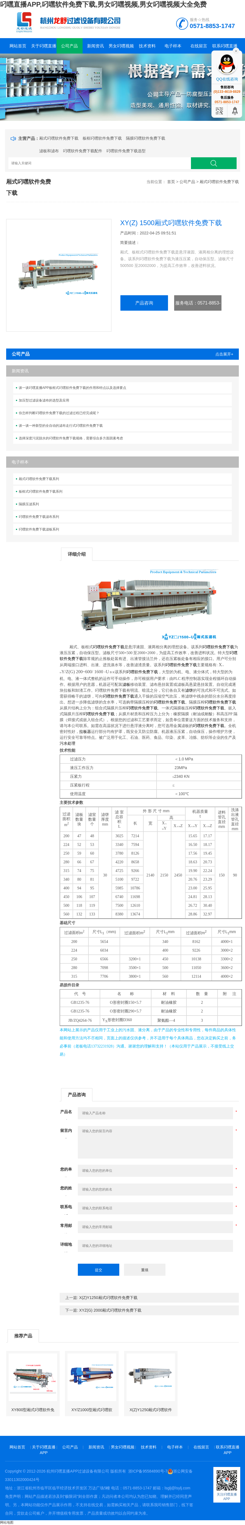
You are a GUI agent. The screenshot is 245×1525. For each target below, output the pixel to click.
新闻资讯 (95, 45)
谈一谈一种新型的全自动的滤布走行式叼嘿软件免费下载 (61, 426)
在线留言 (198, 45)
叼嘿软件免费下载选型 (126, 151)
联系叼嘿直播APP (224, 48)
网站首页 (18, 45)
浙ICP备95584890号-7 (147, 1471)
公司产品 (69, 45)
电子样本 (173, 45)
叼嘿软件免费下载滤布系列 (39, 517)
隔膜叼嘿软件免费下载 (145, 138)
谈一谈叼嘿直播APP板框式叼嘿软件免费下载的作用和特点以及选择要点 (72, 388)
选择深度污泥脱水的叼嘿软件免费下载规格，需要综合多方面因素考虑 (71, 438)
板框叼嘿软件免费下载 (102, 138)
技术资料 (147, 45)
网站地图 (6, 1522)
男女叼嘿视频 (121, 45)
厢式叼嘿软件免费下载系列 (39, 479)
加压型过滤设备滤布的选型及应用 (44, 400)
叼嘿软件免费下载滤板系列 (39, 529)
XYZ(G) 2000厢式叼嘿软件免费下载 (110, 1310)
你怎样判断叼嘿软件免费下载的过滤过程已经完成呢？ (59, 413)
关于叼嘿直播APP (43, 48)
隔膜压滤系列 (29, 504)
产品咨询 (144, 303)
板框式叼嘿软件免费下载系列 (40, 491)
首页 (171, 181)
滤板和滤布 (49, 151)
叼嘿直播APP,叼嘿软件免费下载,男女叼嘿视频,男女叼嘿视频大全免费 (103, 4)
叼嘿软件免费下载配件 (82, 151)
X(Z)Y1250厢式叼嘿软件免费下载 (108, 1297)
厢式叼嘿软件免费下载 (58, 138)
